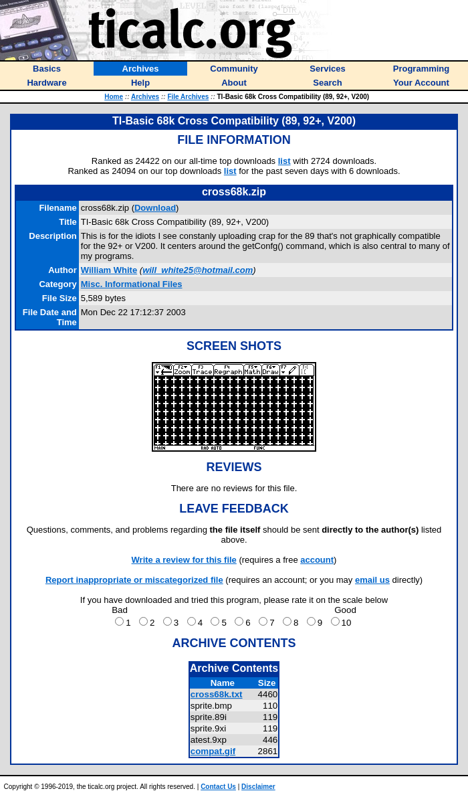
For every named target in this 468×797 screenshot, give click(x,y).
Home (113, 96)
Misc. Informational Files (132, 284)
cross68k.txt (217, 694)
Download (155, 208)
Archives (145, 96)
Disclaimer (258, 786)
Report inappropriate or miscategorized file (134, 580)
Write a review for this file (184, 560)
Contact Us (218, 786)
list (284, 161)
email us (372, 580)
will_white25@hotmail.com (197, 270)
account (317, 560)
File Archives (188, 96)
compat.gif (213, 751)
